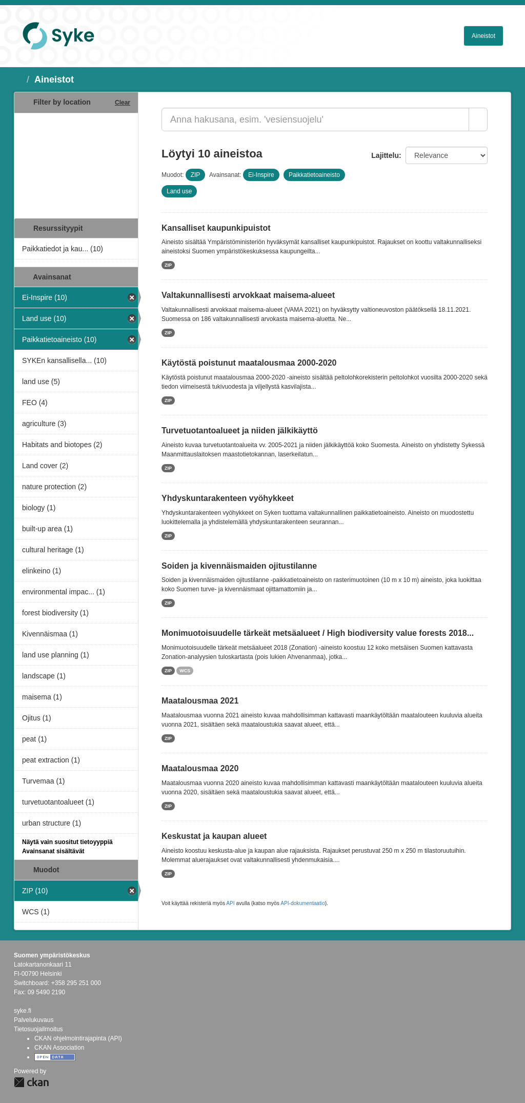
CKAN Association (59, 1047)
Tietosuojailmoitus (38, 1029)
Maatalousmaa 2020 (199, 768)
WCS (184, 670)
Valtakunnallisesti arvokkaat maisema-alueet (248, 295)
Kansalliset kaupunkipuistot (215, 228)
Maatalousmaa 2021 (199, 700)
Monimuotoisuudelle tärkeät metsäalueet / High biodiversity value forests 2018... (317, 633)
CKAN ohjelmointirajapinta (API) (78, 1038)
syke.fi (22, 1010)
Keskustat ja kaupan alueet (214, 836)
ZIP (168, 265)
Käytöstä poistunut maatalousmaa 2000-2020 (248, 362)
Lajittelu (385, 155)
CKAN (31, 1082)
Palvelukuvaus (33, 1020)
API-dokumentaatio (302, 903)
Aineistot (483, 35)
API (230, 903)
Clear (122, 102)
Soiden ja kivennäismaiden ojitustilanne (239, 565)
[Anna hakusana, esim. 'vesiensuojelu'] (315, 119)
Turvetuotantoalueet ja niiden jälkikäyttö (239, 430)
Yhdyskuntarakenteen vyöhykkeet (227, 498)
